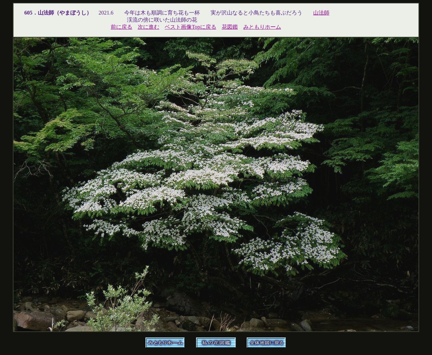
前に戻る (121, 27)
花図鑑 (230, 27)
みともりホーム (262, 27)
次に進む (148, 27)
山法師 (321, 13)
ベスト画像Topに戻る (190, 27)
